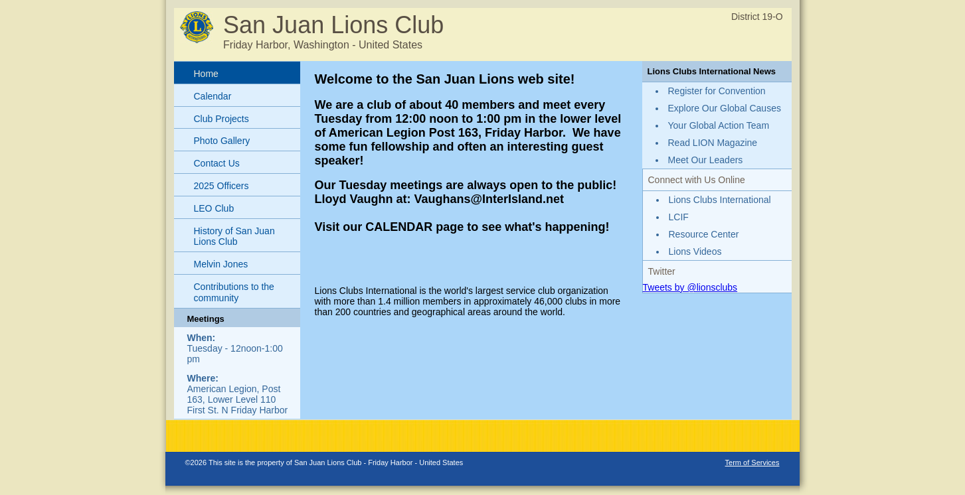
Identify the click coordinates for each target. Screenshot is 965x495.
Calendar (213, 96)
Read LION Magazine (713, 142)
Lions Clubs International (720, 199)
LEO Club (214, 208)
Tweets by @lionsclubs (690, 287)
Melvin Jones (221, 264)
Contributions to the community (234, 292)
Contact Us (217, 163)
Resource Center (704, 234)
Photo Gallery (222, 140)
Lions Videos (695, 251)
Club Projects (221, 118)
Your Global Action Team (719, 125)
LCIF (679, 217)
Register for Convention (717, 91)
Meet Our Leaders (705, 160)
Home (206, 73)
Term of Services (752, 462)
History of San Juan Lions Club (234, 237)
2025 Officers (221, 185)
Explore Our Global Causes (724, 108)
